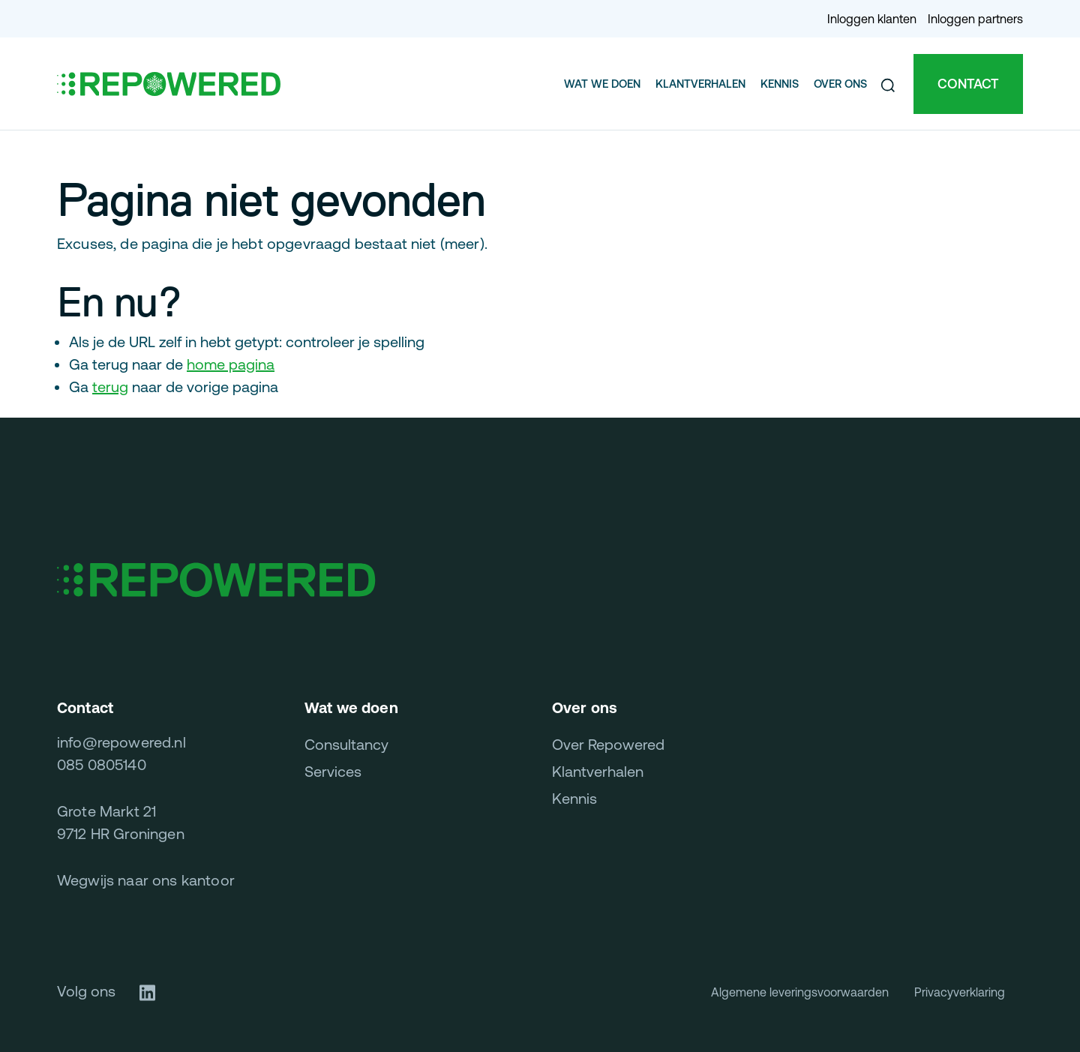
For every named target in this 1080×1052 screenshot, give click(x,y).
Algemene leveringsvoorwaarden (800, 992)
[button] (888, 84)
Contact (968, 83)
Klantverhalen (701, 83)
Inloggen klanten (871, 18)
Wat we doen (602, 83)
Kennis (779, 83)
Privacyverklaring (959, 992)
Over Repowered (608, 744)
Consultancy (346, 744)
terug (110, 386)
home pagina (230, 364)
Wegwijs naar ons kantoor (146, 880)
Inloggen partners (975, 18)
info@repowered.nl (121, 742)
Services (333, 771)
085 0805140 (101, 764)
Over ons (840, 83)
